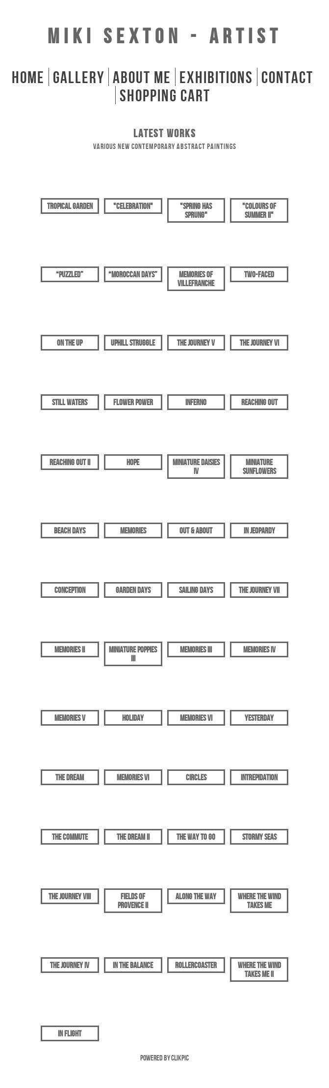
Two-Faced (259, 274)
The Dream (69, 777)
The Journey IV (69, 965)
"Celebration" (133, 206)
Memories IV (259, 649)
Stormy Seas (259, 836)
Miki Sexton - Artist (165, 36)
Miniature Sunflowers (259, 466)
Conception (69, 590)
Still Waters (69, 402)
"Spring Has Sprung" (196, 210)
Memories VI (196, 717)
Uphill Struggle (133, 342)
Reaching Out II (70, 462)
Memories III (196, 649)
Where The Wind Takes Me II (259, 969)
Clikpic (180, 1058)
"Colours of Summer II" (259, 210)
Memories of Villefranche (195, 279)
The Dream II (133, 836)
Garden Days (133, 590)
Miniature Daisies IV (196, 466)
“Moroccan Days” (132, 274)
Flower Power (133, 402)
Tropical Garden (70, 206)
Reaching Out (259, 402)
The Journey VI (259, 342)
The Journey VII (259, 590)
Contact (287, 77)
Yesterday (259, 717)
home (28, 77)
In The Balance (133, 965)
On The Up (69, 342)
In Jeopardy (259, 530)
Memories (133, 530)
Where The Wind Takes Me (259, 901)
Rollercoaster (196, 965)
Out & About (195, 530)
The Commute (70, 836)
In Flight (69, 1033)
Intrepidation (259, 777)
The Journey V (196, 342)
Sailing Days (196, 590)
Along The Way (196, 896)
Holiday (133, 717)
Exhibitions (216, 77)
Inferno (195, 402)
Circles (196, 777)
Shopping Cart (165, 95)
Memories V (69, 717)
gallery (78, 77)
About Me (142, 77)
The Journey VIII (70, 896)
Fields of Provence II (133, 901)
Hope (133, 462)
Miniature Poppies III (133, 654)
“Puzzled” (69, 274)
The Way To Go (196, 836)
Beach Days (69, 530)
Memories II (69, 649)
